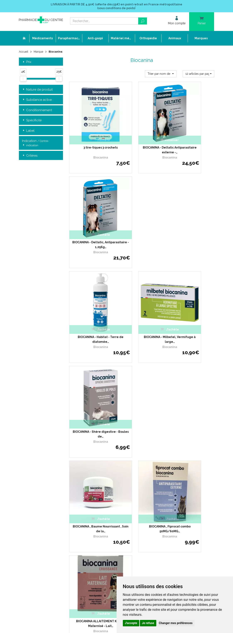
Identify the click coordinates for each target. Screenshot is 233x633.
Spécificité (32, 121)
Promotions (93, 503)
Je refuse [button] (148, 623)
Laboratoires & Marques (100, 499)
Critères (29, 156)
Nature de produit (37, 90)
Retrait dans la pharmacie (169, 477)
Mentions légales (96, 518)
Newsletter (93, 511)
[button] (160, 74)
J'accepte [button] (131, 623)
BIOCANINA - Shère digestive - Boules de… (192, 208)
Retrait (41, 418)
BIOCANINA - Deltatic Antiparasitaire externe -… (141, 132)
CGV (88, 515)
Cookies (90, 526)
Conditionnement (37, 111)
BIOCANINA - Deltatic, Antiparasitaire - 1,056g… (192, 132)
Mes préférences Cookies (101, 530)
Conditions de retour (165, 488)
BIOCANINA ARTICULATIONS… (91, 360)
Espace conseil (95, 507)
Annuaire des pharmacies (102, 540)
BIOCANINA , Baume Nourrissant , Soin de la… (91, 284)
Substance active (37, 100)
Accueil (24, 52)
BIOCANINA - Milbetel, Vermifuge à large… (142, 208)
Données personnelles (100, 522)
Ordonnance (94, 488)
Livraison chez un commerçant (172, 484)
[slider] (23, 79)
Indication (35, 144)
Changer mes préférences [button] (175, 623)
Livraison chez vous (165, 481)
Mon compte (94, 534)
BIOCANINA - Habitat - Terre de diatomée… (91, 208)
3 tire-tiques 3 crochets (91, 129)
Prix (26, 62)
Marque (39, 52)
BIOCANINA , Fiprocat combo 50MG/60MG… (141, 284)
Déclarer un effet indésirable (103, 492)
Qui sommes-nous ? (98, 481)
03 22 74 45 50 (33, 509)
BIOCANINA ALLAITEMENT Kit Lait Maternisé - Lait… (192, 284)
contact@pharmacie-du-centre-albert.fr (49, 517)
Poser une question (98, 496)
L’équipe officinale (97, 484)
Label (28, 131)
